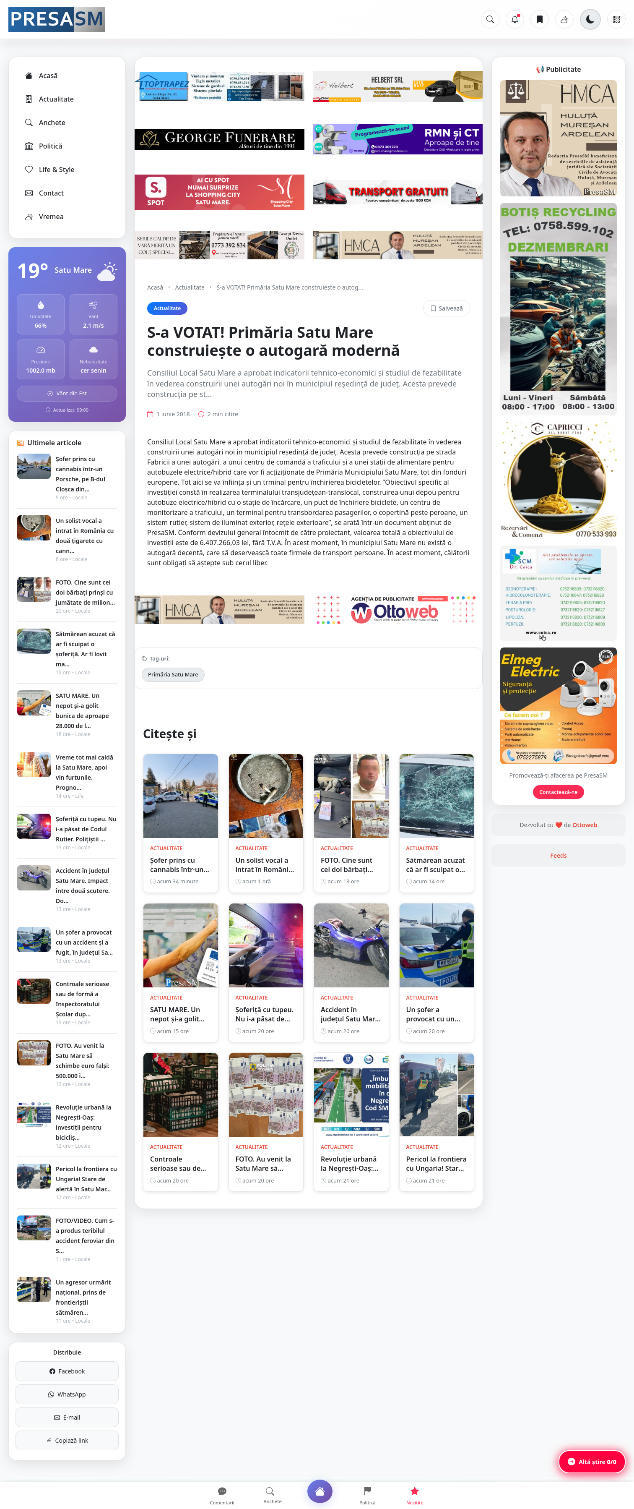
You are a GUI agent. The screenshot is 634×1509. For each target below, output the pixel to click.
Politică (43, 146)
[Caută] (490, 19)
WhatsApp (67, 1394)
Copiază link (67, 1440)
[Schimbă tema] (590, 19)
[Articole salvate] (539, 19)
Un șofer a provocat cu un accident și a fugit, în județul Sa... (84, 942)
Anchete (44, 122)
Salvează (446, 308)
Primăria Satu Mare (173, 674)
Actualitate (49, 99)
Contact (44, 193)
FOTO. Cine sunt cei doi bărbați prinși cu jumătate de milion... (85, 592)
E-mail (67, 1417)
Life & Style (49, 169)
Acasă (40, 75)
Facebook (67, 1371)
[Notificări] (515, 19)
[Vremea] (564, 19)
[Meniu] (616, 19)
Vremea (44, 216)
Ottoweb (584, 825)
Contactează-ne (559, 792)
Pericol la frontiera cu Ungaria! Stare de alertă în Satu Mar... (86, 1179)
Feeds (558, 855)
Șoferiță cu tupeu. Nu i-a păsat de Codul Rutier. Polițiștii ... (86, 829)
